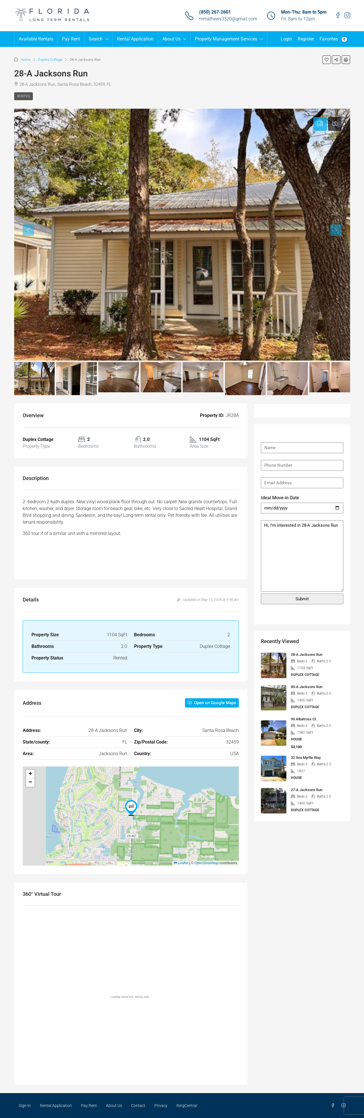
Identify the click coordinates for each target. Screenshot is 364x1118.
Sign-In (25, 1105)
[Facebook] (334, 1105)
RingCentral (186, 1105)
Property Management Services (226, 39)
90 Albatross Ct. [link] (304, 719)
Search (96, 39)
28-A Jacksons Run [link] (306, 654)
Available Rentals (36, 39)
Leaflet (181, 863)
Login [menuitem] (286, 39)
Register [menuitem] (306, 39)
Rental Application (135, 39)
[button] (326, 59)
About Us (171, 39)
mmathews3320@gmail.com (228, 19)
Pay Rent (71, 39)
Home (26, 59)
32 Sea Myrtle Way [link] (306, 757)
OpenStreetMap (207, 863)
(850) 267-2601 (215, 12)
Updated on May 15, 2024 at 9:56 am (208, 600)
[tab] (320, 124)
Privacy (160, 1105)
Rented (23, 96)
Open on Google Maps (212, 702)
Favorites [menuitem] (333, 39)
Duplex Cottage (50, 59)
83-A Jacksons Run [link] (306, 687)
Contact (138, 1105)
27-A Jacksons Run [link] (306, 790)
